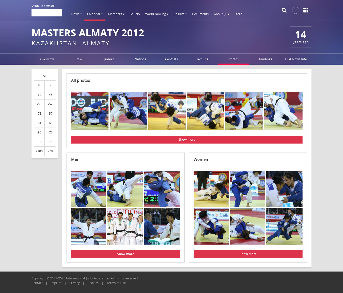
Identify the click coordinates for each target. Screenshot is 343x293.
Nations (140, 59)
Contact (37, 283)
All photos (80, 80)
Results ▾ (180, 14)
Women (201, 159)
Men (75, 159)
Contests (171, 59)
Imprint (56, 283)
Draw (78, 59)
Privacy (74, 283)
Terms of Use (116, 283)
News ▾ (76, 14)
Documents (200, 14)
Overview (47, 59)
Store (238, 14)
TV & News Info (296, 59)
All (45, 76)
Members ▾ (116, 14)
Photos (234, 59)
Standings (264, 59)
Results (202, 59)
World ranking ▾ (156, 14)
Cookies (93, 283)
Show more (186, 139)
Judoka (109, 59)
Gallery (135, 14)
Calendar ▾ (95, 14)
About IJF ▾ (221, 14)
